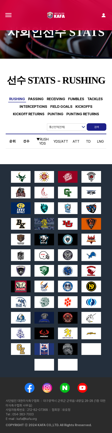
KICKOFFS (83, 106)
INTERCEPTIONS (33, 106)
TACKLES (95, 99)
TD (88, 141)
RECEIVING (56, 99)
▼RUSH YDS (42, 141)
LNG (100, 141)
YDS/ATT (60, 141)
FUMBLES (76, 99)
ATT (76, 141)
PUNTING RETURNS (82, 114)
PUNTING (55, 114)
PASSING (36, 99)
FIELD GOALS (61, 106)
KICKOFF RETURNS (28, 114)
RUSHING (17, 99)
